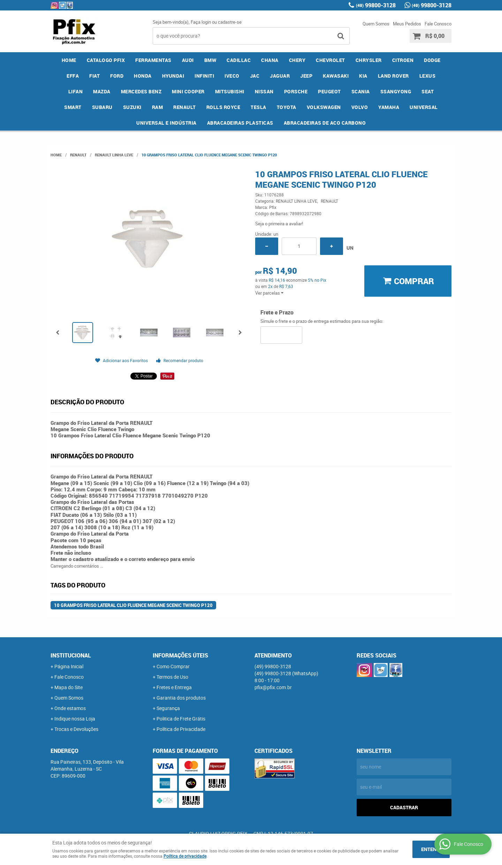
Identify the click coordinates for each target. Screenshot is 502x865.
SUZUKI (132, 107)
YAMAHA (388, 107)
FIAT (94, 75)
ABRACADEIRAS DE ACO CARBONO (325, 122)
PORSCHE (296, 91)
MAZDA (102, 91)
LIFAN (75, 91)
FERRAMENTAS (153, 60)
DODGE (432, 60)
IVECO (232, 75)
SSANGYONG (395, 91)
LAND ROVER (393, 75)
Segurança (168, 708)
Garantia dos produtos (181, 697)
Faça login (201, 22)
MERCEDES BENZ (141, 91)
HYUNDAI (173, 75)
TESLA (258, 107)
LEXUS (427, 75)
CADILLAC (239, 60)
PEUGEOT (329, 91)
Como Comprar (173, 666)
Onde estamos (70, 708)
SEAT (427, 91)
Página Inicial (68, 666)
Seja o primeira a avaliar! (279, 223)
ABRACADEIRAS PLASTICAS (240, 122)
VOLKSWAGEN (324, 107)
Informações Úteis (180, 655)
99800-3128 (376, 5)
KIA (363, 75)
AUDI (188, 60)
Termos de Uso (172, 676)
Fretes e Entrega (174, 687)
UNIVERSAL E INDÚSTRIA (166, 122)
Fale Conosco (438, 24)
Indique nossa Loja (74, 718)
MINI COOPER (188, 91)
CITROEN (403, 60)
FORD (116, 75)
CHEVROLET (330, 60)
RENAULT (184, 107)
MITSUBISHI (229, 91)
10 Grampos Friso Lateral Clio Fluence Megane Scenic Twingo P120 (133, 605)
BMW (210, 60)
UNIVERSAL (424, 107)
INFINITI (204, 75)
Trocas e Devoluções (76, 729)
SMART (73, 107)
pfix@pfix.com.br (273, 687)
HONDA (143, 75)
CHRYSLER (369, 60)
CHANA (270, 60)
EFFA (73, 75)
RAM (157, 107)
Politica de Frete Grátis (181, 718)
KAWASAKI (336, 75)
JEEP (306, 75)
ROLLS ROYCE (223, 107)
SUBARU (102, 107)
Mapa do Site (68, 687)
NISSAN (264, 91)
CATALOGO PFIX (106, 60)
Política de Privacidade (181, 729)
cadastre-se (230, 22)
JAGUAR (280, 75)
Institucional (71, 655)
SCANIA (360, 91)
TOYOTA (286, 107)
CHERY (297, 60)
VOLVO (359, 107)
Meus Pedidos (407, 24)
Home (69, 60)
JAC (255, 75)
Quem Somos (376, 24)
